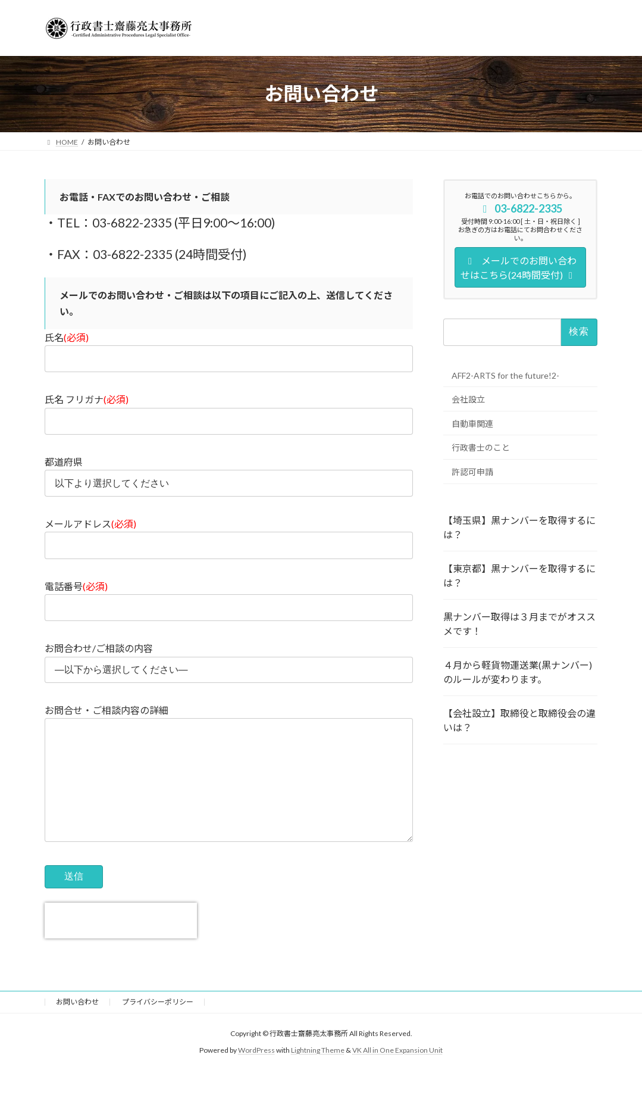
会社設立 (468, 399)
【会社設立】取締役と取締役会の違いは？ (519, 719)
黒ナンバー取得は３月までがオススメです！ (519, 623)
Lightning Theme (318, 1074)
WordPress (256, 1074)
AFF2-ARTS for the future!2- (505, 375)
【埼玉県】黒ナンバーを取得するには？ (519, 526)
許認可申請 (472, 471)
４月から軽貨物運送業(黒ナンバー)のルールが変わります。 (517, 671)
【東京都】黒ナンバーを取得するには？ (519, 575)
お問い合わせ (77, 1025)
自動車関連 (472, 423)
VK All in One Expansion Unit (397, 1074)
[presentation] (121, 944)
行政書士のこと (481, 447)
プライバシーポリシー (157, 1025)
